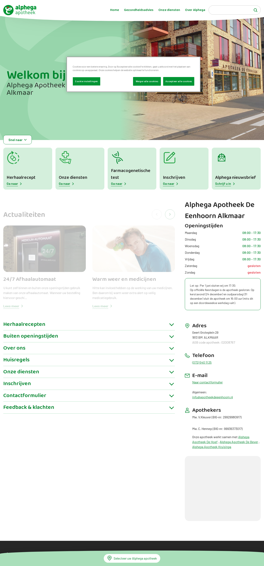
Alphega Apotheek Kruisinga (211, 447)
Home (114, 10)
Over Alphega (195, 10)
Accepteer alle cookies (178, 81)
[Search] (235, 10)
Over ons (14, 351)
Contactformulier (24, 399)
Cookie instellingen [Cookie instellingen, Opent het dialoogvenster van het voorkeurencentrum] (86, 81)
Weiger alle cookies (147, 81)
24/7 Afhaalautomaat (29, 279)
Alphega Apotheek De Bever (239, 442)
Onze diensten (169, 10)
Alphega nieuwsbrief (235, 178)
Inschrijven (174, 178)
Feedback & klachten (28, 410)
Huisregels (16, 363)
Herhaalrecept (21, 178)
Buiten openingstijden (30, 339)
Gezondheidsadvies (138, 10)
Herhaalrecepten (24, 327)
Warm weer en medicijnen (124, 279)
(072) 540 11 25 (202, 362)
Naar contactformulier (207, 382)
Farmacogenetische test (130, 174)
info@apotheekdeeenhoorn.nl (212, 397)
